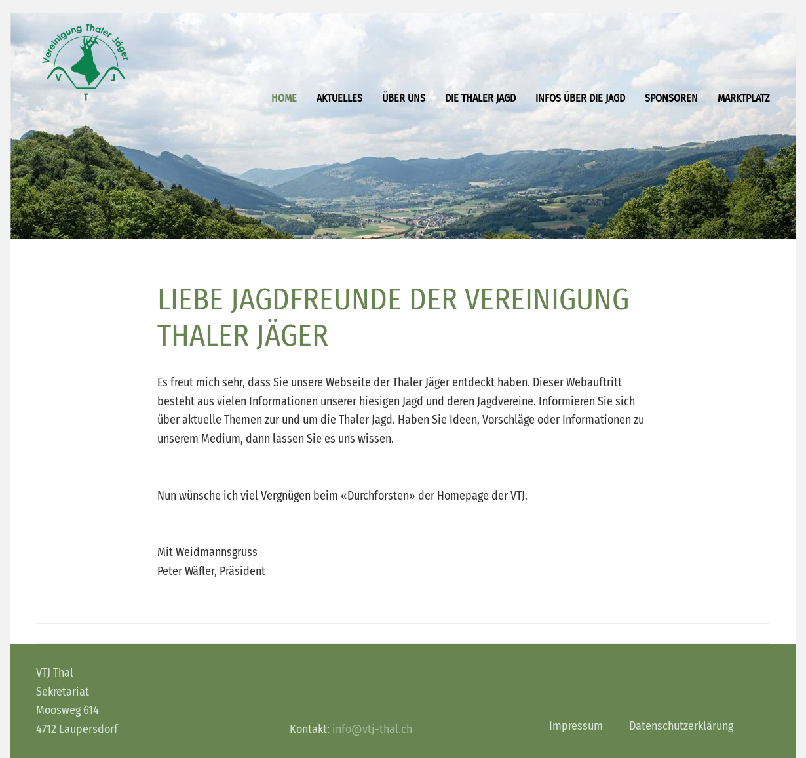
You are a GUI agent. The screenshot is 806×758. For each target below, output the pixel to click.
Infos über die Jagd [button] (580, 98)
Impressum (576, 726)
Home (284, 98)
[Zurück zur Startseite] (85, 62)
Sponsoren (671, 98)
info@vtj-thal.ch (372, 729)
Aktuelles (339, 98)
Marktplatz (744, 98)
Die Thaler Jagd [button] (480, 98)
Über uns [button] (403, 98)
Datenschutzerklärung (681, 726)
